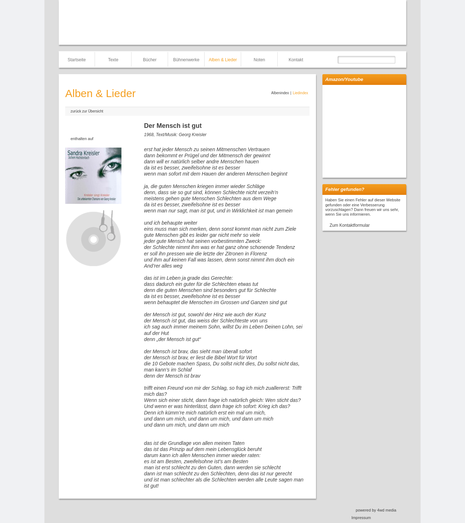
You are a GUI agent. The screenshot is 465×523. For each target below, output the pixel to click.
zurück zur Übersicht (87, 111)
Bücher (150, 59)
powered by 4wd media (376, 510)
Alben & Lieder (223, 59)
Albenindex (280, 93)
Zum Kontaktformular (350, 225)
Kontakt (296, 59)
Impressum (361, 517)
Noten (259, 59)
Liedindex (300, 93)
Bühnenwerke (186, 59)
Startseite (77, 59)
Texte (113, 59)
